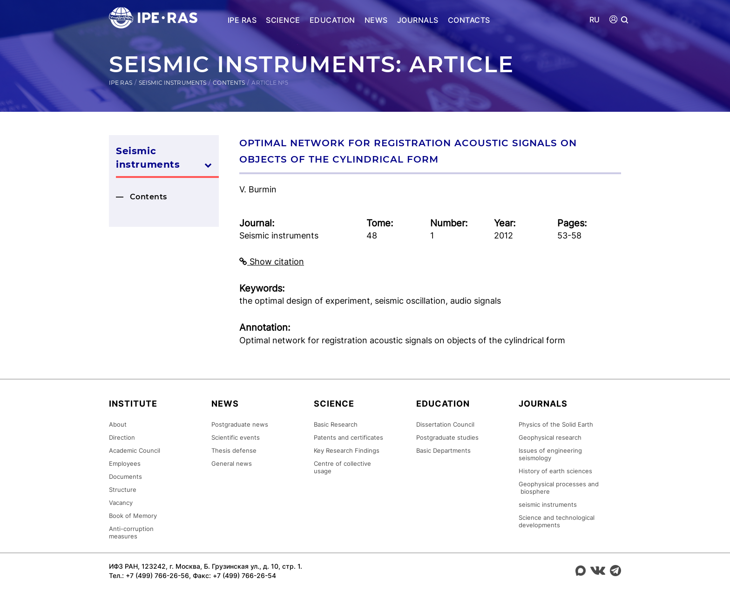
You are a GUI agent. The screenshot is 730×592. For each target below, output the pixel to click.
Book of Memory (133, 515)
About (118, 424)
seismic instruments (548, 504)
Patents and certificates (348, 437)
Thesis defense (234, 450)
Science (283, 20)
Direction (122, 437)
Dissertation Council (445, 424)
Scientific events (235, 437)
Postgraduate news (239, 424)
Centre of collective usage (342, 467)
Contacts (469, 20)
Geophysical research (550, 437)
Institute (133, 403)
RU (594, 19)
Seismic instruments (172, 82)
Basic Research (336, 424)
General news (231, 463)
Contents (229, 82)
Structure (122, 489)
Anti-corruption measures (131, 532)
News (376, 20)
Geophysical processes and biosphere (559, 487)
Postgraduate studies (447, 437)
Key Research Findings (346, 450)
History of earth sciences (555, 471)
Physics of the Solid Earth (556, 424)
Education (332, 20)
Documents (125, 476)
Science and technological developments (557, 521)
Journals (418, 20)
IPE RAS (242, 20)
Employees (125, 463)
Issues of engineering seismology (550, 454)
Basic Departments (443, 450)
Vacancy (121, 502)
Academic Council (134, 450)
